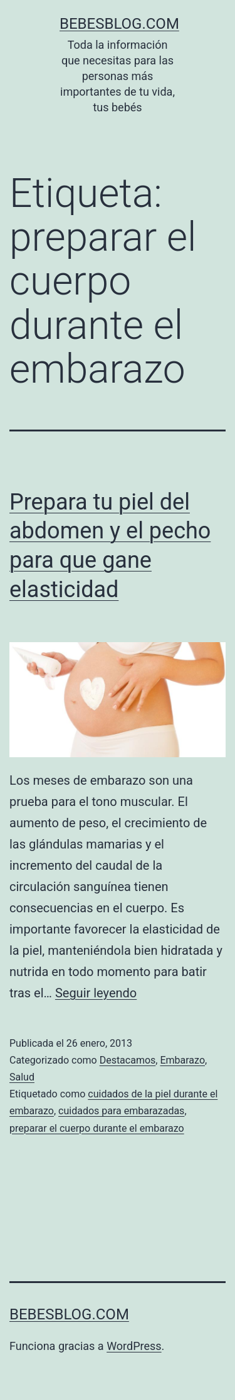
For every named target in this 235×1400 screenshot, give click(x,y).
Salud (21, 1077)
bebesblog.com (119, 24)
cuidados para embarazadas (121, 1111)
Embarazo (182, 1060)
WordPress (134, 1345)
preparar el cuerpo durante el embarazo (96, 1128)
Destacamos (128, 1060)
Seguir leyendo (96, 992)
